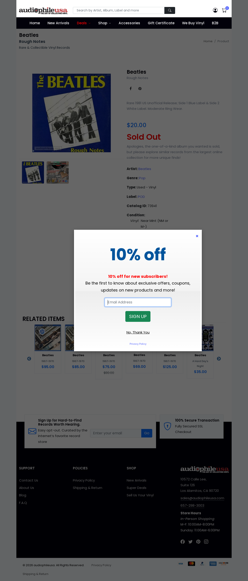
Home (35, 23)
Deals (82, 23)
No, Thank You (138, 332)
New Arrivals (58, 23)
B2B (215, 23)
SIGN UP (138, 316)
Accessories (129, 23)
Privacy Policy (138, 344)
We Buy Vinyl (193, 23)
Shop (102, 23)
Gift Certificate (161, 23)
